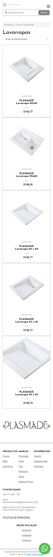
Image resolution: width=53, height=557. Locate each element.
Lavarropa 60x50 (26, 102)
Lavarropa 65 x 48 (26, 320)
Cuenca (37, 456)
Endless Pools (26, 481)
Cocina (18, 25)
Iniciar (41, 554)
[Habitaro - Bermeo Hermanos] (11, 4)
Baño (5, 461)
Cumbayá (38, 466)
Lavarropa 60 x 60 (26, 247)
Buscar (44, 12)
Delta (21, 461)
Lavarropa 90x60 (26, 175)
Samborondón (41, 461)
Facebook (26, 530)
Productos (8, 25)
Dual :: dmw (32, 554)
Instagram (27, 535)
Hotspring (23, 471)
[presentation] (4, 426)
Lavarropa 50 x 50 (26, 393)
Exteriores (8, 466)
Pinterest (26, 540)
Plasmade (24, 456)
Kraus (21, 476)
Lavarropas (29, 25)
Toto (21, 466)
